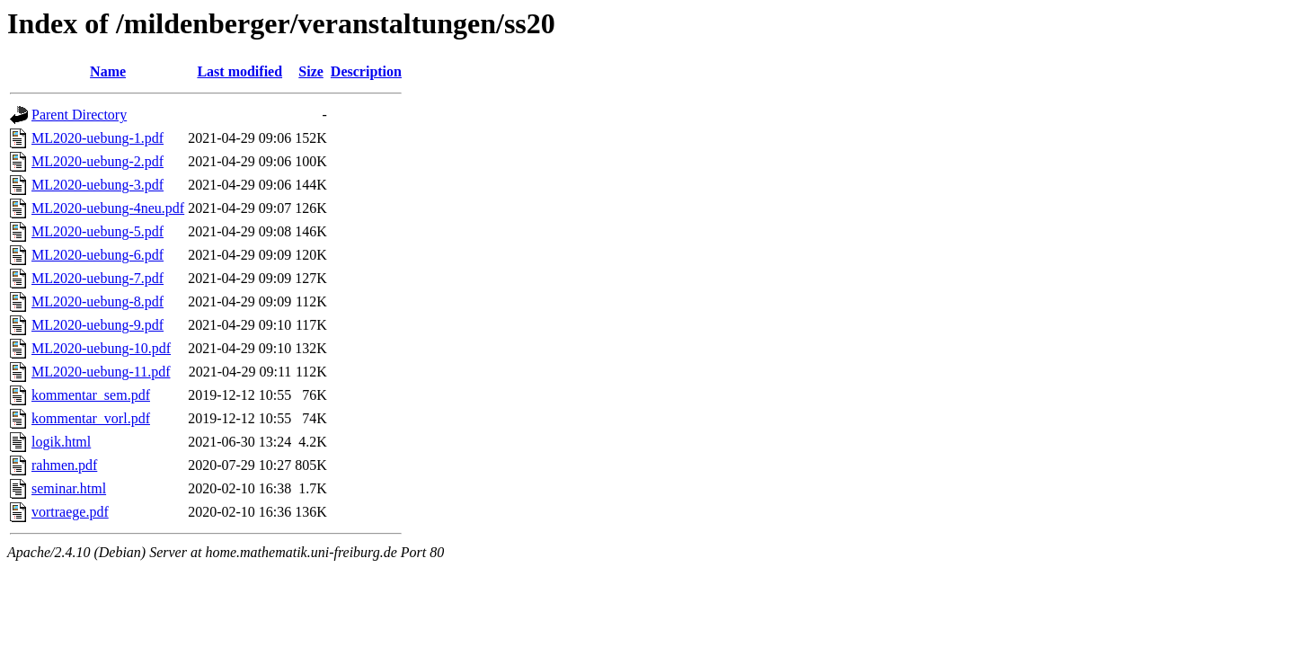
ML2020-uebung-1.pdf (97, 138)
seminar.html (68, 488)
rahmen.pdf (64, 465)
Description (366, 71)
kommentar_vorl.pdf (90, 418)
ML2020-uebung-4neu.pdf (107, 208)
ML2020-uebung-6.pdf (97, 254)
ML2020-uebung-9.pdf (97, 324)
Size (311, 71)
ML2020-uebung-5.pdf (97, 231)
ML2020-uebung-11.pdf (101, 371)
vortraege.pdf (70, 511)
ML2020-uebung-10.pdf (101, 348)
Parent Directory (79, 114)
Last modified (239, 71)
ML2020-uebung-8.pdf (97, 301)
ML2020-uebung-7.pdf (97, 278)
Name (108, 71)
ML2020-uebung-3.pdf (97, 184)
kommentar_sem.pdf (90, 395)
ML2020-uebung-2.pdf (97, 161)
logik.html (61, 441)
